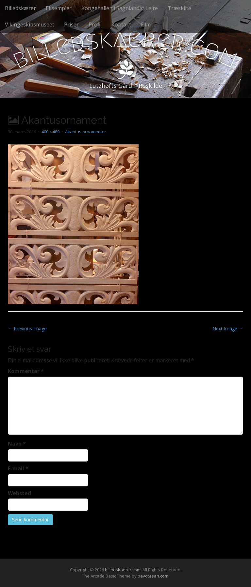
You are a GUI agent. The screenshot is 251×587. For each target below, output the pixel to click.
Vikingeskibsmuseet (29, 24)
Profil (95, 24)
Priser (71, 24)
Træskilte (179, 8)
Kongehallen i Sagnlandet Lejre (119, 8)
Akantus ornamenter (85, 132)
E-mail (18, 468)
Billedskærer (20, 8)
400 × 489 (50, 132)
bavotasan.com (153, 576)
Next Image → (227, 328)
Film (146, 24)
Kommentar (26, 371)
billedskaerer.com (123, 570)
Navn (17, 443)
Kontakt (121, 24)
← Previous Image (27, 328)
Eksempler (59, 8)
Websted (19, 493)
